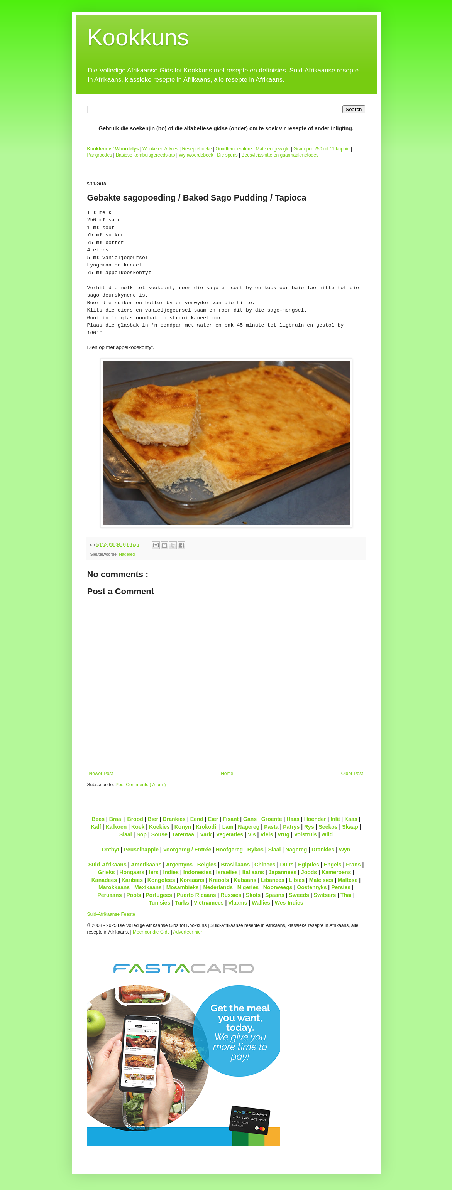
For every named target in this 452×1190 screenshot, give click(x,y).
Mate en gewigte (272, 149)
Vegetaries (229, 834)
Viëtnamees (209, 903)
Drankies (174, 819)
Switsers (325, 895)
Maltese (347, 880)
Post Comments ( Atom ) (140, 784)
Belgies (207, 864)
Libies (297, 880)
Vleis (266, 834)
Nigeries (248, 887)
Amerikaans (146, 864)
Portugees (159, 895)
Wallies (261, 903)
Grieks (106, 872)
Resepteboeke (197, 149)
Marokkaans (114, 887)
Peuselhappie (141, 849)
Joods (309, 872)
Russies (230, 895)
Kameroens (336, 872)
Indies (171, 872)
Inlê (335, 819)
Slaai (125, 834)
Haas (293, 819)
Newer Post (101, 773)
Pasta (271, 827)
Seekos (327, 827)
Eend (196, 819)
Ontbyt (110, 849)
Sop (141, 834)
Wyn (344, 849)
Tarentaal (183, 834)
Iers (154, 872)
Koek (137, 827)
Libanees (272, 880)
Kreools (219, 880)
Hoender (315, 819)
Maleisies (321, 880)
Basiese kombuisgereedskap (145, 155)
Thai (346, 895)
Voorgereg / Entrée (187, 849)
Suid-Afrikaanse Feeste (111, 914)
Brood (135, 819)
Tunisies (159, 903)
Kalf (96, 827)
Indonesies (197, 872)
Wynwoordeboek (196, 155)
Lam (228, 827)
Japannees (283, 872)
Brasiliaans (235, 864)
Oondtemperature (234, 149)
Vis (252, 834)
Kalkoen (116, 827)
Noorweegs (278, 887)
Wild (327, 834)
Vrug (283, 834)
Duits (286, 864)
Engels (333, 864)
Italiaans (253, 872)
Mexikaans (148, 887)
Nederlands (218, 887)
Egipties (308, 864)
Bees (98, 819)
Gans (250, 819)
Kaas (350, 819)
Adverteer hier (187, 932)
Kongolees (161, 880)
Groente (271, 819)
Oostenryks (312, 887)
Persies (340, 887)
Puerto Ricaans (196, 895)
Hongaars (131, 872)
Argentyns (179, 864)
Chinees (265, 864)
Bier (153, 819)
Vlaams (237, 903)
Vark (206, 834)
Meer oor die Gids (151, 932)
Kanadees (104, 880)
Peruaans (109, 895)
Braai (116, 819)
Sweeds (299, 895)
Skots (253, 895)
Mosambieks (182, 887)
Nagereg (127, 554)
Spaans (274, 895)
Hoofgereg (229, 849)
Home (227, 773)
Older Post (352, 773)
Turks (182, 903)
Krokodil (207, 827)
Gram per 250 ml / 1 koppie (321, 149)
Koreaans (191, 880)
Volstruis (305, 834)
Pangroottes (99, 155)
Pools (133, 895)
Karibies (132, 880)
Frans (353, 864)
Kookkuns (138, 37)
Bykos (255, 849)
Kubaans (245, 880)
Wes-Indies (289, 903)
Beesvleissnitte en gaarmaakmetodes (279, 155)
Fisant (231, 819)
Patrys (291, 827)
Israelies (227, 872)
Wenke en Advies (160, 149)
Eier (213, 819)
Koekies (159, 827)
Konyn (182, 827)
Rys (309, 827)
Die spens (227, 155)
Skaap (350, 827)
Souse (159, 834)
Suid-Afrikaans (107, 864)
